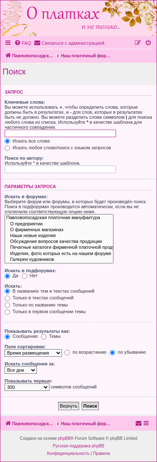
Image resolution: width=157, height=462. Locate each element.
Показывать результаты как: (37, 331)
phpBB (64, 438)
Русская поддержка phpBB (78, 446)
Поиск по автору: (24, 158)
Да (11, 275)
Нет (30, 275)
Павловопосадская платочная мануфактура (59, 218)
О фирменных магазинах (59, 230)
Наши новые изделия (59, 236)
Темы (51, 336)
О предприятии (59, 224)
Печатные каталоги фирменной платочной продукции (59, 247)
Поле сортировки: (25, 346)
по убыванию (128, 352)
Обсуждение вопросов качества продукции (59, 242)
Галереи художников (59, 260)
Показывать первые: (29, 380)
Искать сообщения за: (30, 363)
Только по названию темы (36, 304)
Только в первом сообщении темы (45, 311)
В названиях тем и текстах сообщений (50, 291)
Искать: (13, 285)
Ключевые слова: (25, 102)
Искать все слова (27, 140)
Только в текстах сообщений (39, 297)
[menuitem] (22, 43)
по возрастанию (85, 352)
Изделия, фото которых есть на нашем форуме (59, 254)
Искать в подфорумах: (31, 270)
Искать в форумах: (26, 196)
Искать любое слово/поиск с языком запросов (58, 147)
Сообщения (21, 336)
